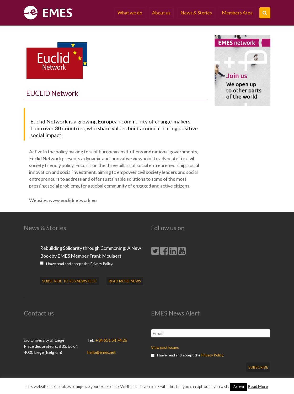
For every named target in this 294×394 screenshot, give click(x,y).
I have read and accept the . (76, 263)
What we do (129, 12)
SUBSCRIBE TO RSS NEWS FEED (69, 281)
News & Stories (196, 12)
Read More (258, 386)
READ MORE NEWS (125, 281)
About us (161, 12)
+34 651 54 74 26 (111, 340)
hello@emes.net (101, 352)
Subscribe (258, 367)
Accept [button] (238, 387)
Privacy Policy (101, 263)
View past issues (165, 347)
